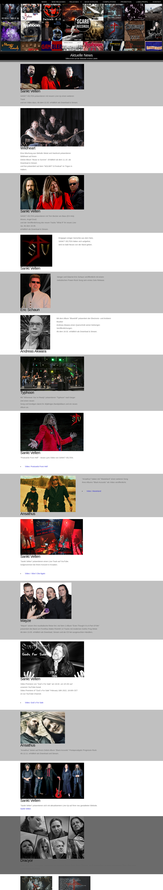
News (44, 2)
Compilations (109, 2)
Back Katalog (91, 2)
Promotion (126, 2)
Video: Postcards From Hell (36, 466)
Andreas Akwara (33, 351)
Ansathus (27, 514)
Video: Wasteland (94, 491)
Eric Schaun (29, 310)
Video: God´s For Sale (34, 703)
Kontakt (157, 2)
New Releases (58, 2)
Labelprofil (142, 2)
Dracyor (26, 860)
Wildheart (27, 148)
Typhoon (27, 392)
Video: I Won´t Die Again (35, 573)
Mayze (25, 620)
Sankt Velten (30, 91)
